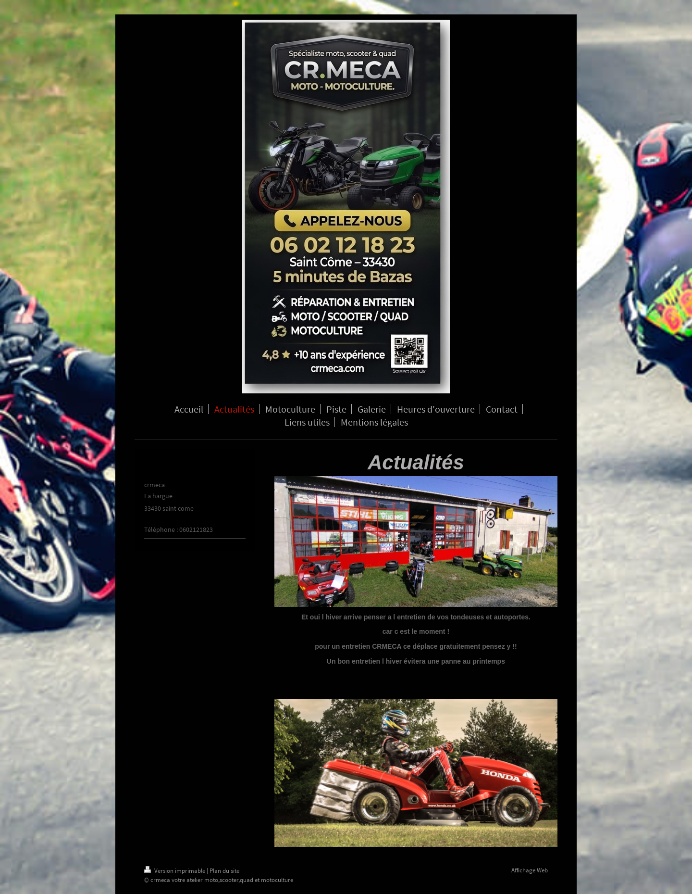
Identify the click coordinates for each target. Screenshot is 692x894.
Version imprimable (175, 871)
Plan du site (224, 871)
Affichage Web (529, 870)
